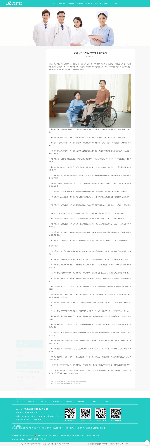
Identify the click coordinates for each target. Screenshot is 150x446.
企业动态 (20, 60)
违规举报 (98, 444)
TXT (67, 444)
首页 (54, 3)
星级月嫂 (89, 3)
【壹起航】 (111, 444)
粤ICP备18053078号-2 (122, 444)
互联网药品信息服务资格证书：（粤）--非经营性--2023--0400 (79, 435)
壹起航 (22, 439)
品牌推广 (43, 439)
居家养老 (71, 3)
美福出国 (29, 439)
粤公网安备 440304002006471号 (46, 435)
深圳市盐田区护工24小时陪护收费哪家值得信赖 (70, 381)
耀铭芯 (36, 439)
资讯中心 (107, 3)
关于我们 (116, 3)
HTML (63, 444)
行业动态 (145, 44)
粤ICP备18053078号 (26, 435)
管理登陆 (91, 444)
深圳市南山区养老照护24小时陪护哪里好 (68, 383)
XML (58, 444)
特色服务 (98, 3)
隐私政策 (15, 435)
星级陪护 (80, 3)
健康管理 (62, 3)
